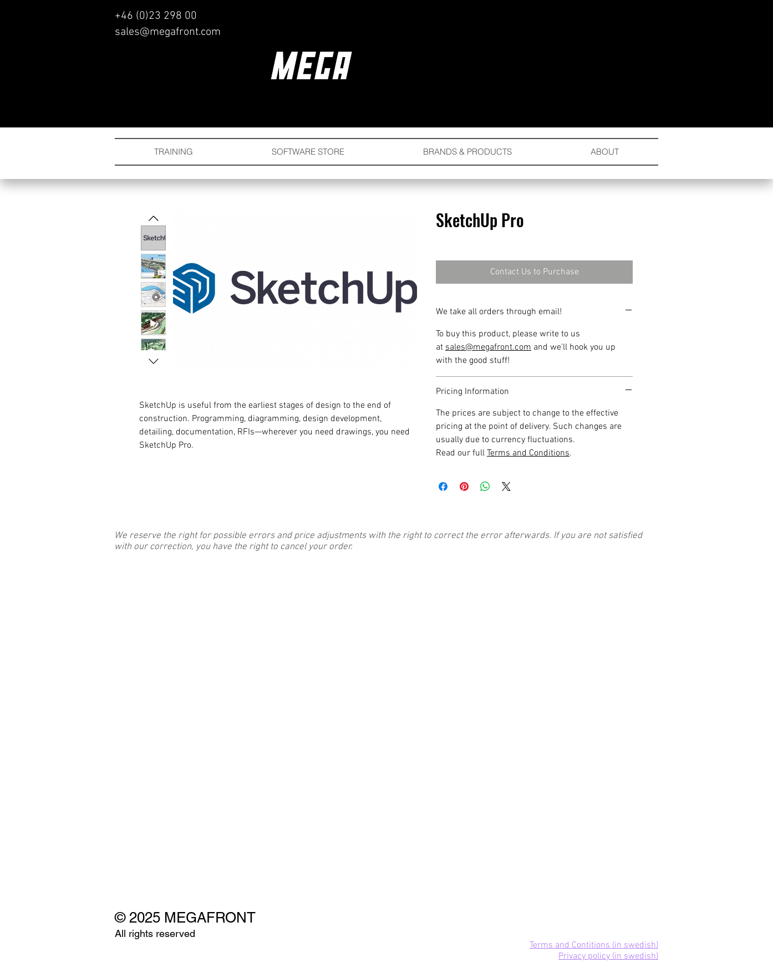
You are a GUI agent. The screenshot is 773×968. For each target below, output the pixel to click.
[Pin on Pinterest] (464, 486)
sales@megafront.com (168, 32)
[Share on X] (506, 486)
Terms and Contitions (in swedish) (594, 945)
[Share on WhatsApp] (485, 486)
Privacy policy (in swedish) (608, 956)
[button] (467, 152)
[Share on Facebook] (443, 486)
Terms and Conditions (528, 453)
